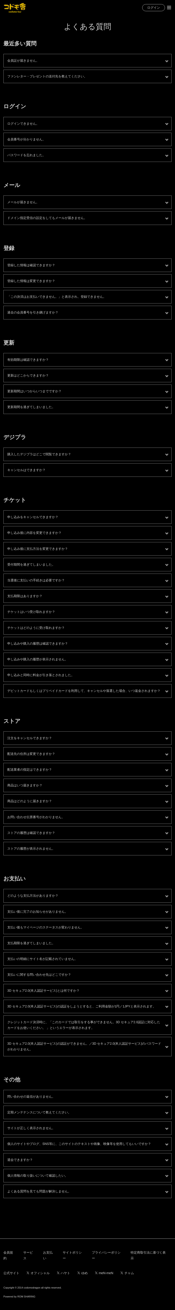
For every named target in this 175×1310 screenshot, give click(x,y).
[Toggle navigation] (169, 7)
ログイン (153, 7)
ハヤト (63, 1273)
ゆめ (82, 1273)
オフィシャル (38, 1273)
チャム (127, 1273)
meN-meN (104, 1273)
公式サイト (11, 1273)
